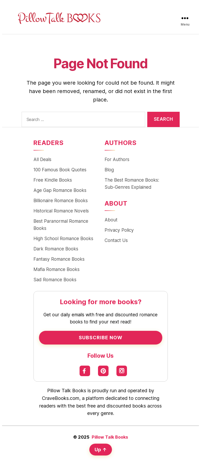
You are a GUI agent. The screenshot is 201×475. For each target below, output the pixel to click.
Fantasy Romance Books (59, 259)
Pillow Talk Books (110, 437)
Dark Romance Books (55, 248)
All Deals (42, 159)
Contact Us (116, 240)
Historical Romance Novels (61, 211)
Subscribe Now (100, 337)
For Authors (117, 159)
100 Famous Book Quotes (59, 169)
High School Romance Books (63, 238)
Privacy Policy (119, 230)
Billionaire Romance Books (60, 200)
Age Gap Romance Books (59, 190)
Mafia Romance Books (56, 269)
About (111, 219)
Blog (109, 169)
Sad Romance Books (54, 279)
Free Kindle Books (52, 180)
